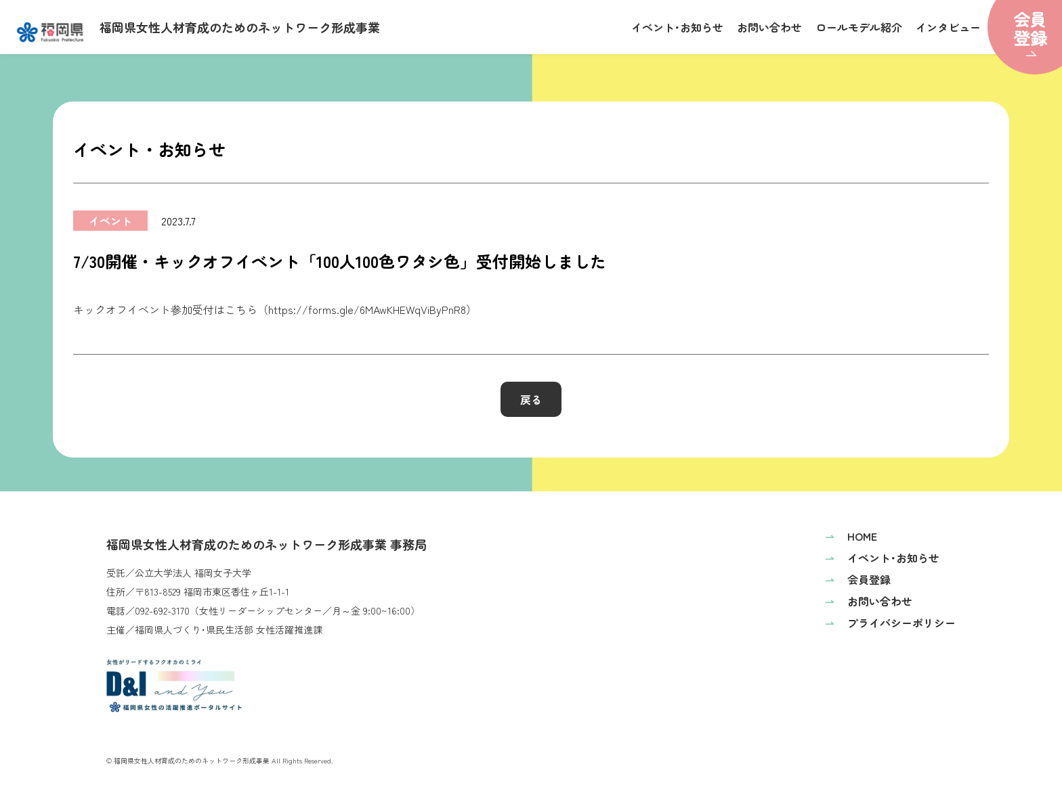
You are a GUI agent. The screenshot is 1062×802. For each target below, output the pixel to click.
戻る (531, 399)
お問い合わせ (769, 27)
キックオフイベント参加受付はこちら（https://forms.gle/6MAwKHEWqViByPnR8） (275, 309)
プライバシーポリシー (890, 623)
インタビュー (948, 27)
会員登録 (858, 579)
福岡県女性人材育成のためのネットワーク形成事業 (198, 30)
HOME (851, 536)
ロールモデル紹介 (858, 27)
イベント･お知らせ (677, 27)
